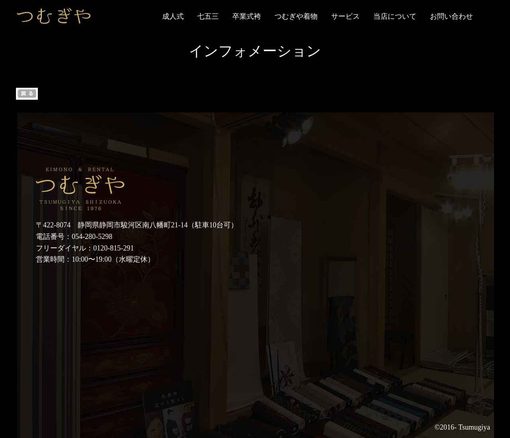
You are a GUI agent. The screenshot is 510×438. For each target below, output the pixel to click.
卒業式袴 (246, 16)
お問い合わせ (451, 16)
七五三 (208, 16)
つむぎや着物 (296, 16)
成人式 (173, 16)
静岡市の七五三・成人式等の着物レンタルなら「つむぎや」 (54, 16)
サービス (345, 16)
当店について (394, 16)
